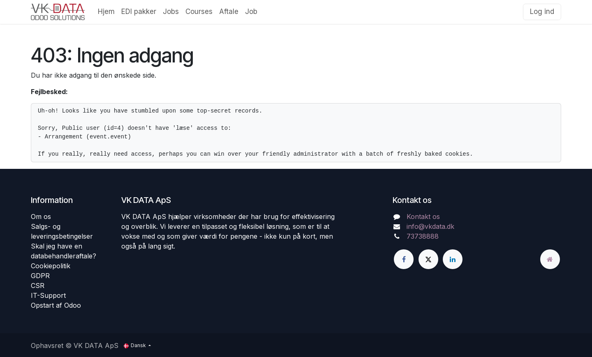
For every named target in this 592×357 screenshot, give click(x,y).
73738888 (423, 236)
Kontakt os (423, 216)
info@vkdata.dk (430, 226)
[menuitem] (106, 12)
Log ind (542, 11)
